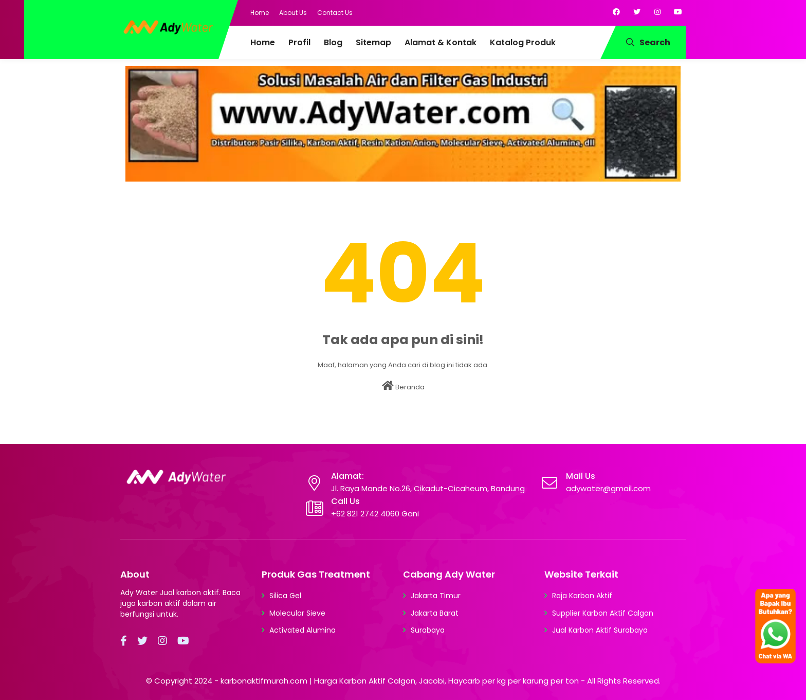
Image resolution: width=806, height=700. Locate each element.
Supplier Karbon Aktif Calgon (602, 613)
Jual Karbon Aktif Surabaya (600, 630)
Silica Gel (285, 595)
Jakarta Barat (435, 613)
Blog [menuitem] (333, 42)
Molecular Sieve (297, 613)
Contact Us (335, 12)
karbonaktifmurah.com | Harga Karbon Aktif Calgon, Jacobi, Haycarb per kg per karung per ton (400, 680)
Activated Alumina (302, 630)
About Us (293, 12)
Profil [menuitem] (299, 42)
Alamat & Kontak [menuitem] (441, 42)
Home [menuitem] (262, 42)
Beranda (403, 386)
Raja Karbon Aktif (582, 595)
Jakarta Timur (436, 595)
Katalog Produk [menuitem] (523, 42)
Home (259, 12)
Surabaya (428, 630)
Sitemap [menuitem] (373, 42)
